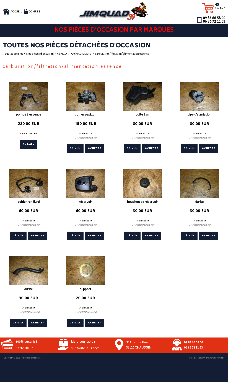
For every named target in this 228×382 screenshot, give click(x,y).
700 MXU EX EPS (81, 54)
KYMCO (62, 54)
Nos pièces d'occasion (40, 54)
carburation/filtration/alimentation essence (122, 54)
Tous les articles (13, 54)
